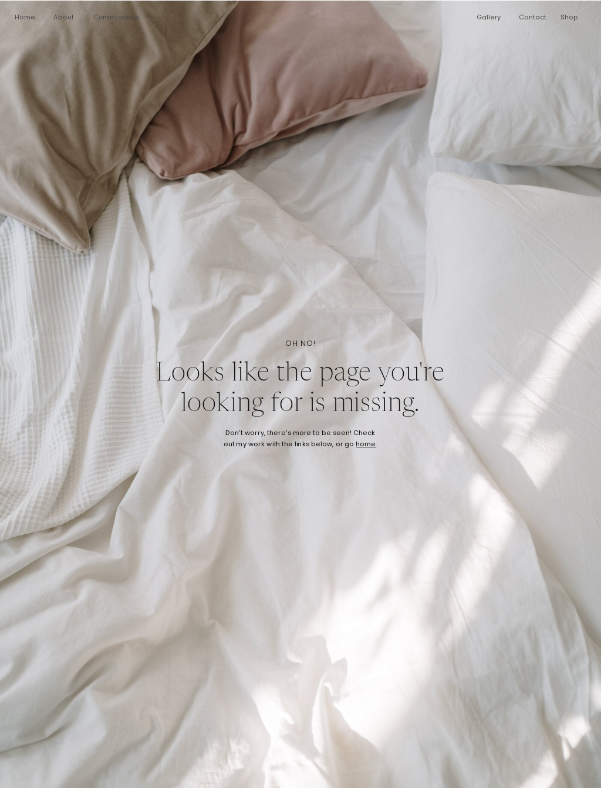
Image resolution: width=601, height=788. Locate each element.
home (366, 444)
